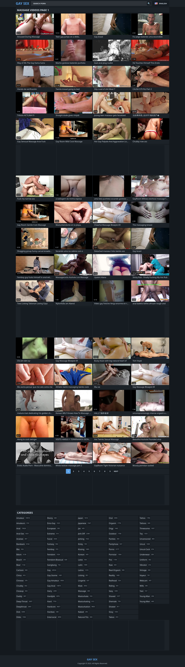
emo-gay (54, 523)
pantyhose (116, 544)
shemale (115, 601)
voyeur (145, 575)
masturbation (86, 606)
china (21, 575)
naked (83, 612)
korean (83, 554)
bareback (23, 544)
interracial (54, 617)
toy (144, 533)
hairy (52, 591)
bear (21, 565)
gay (52, 570)
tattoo (145, 518)
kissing (84, 549)
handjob (53, 596)
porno (114, 549)
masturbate (85, 596)
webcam (146, 580)
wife (144, 586)
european (53, 528)
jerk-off (84, 533)
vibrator (145, 565)
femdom (53, 554)
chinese (22, 580)
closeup (22, 591)
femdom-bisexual (57, 560)
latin (83, 565)
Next (116, 471)
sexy (113, 591)
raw (113, 565)
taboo (114, 617)
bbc (20, 549)
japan (83, 518)
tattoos (145, 523)
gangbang (54, 565)
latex (82, 560)
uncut (145, 544)
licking (83, 575)
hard (52, 601)
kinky (82, 544)
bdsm (21, 554)
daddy (21, 596)
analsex (22, 539)
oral (113, 518)
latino (83, 570)
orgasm (115, 523)
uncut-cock (147, 549)
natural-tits (85, 617)
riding (114, 586)
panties (114, 539)
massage (84, 591)
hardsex (53, 612)
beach (21, 560)
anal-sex (22, 533)
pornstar (115, 554)
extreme (53, 533)
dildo (21, 617)
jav (81, 528)
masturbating (86, 601)
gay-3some (55, 575)
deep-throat (24, 601)
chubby (22, 586)
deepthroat (24, 606)
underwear (147, 554)
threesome (147, 528)
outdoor (115, 533)
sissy (114, 612)
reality (114, 575)
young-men (147, 601)
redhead (115, 580)
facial (52, 539)
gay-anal (54, 586)
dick (21, 612)
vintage (145, 570)
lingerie (84, 580)
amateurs (23, 523)
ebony (52, 518)
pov (113, 560)
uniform (146, 560)
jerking (84, 539)
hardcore (54, 606)
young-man (147, 596)
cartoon (22, 570)
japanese (84, 523)
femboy (53, 549)
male (83, 586)
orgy (114, 528)
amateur (23, 518)
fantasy (53, 544)
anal (21, 528)
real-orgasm (117, 570)
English (163, 3)
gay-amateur (55, 580)
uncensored (147, 539)
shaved (115, 596)
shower (114, 606)
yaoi (144, 591)
